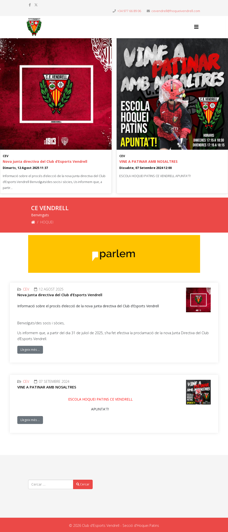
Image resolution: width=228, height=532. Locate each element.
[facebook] (30, 4)
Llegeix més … (30, 350)
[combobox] (50, 484)
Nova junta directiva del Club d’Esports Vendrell (45, 161)
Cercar (82, 484)
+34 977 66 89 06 (129, 11)
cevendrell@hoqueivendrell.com (175, 11)
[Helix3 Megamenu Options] (196, 26)
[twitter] (36, 4)
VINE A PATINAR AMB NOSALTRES (148, 161)
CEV (5, 156)
